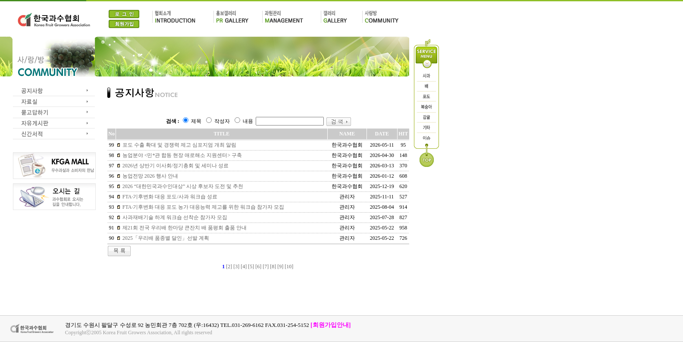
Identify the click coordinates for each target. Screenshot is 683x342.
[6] (258, 267)
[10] (289, 267)
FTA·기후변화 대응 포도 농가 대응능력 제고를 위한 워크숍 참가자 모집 (203, 207)
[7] (266, 267)
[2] (229, 267)
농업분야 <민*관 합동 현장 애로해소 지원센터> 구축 (181, 155)
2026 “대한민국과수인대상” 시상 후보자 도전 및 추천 (182, 186)
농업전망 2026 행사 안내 (149, 176)
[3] (236, 267)
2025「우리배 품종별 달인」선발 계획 (165, 238)
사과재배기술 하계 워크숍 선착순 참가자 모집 (174, 217)
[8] (273, 267)
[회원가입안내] (330, 325)
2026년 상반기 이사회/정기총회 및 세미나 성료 (175, 166)
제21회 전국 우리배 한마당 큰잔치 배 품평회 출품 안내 (184, 228)
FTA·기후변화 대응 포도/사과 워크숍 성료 (169, 197)
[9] (280, 267)
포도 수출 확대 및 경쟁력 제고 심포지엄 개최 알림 (178, 145)
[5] (251, 267)
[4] (244, 267)
